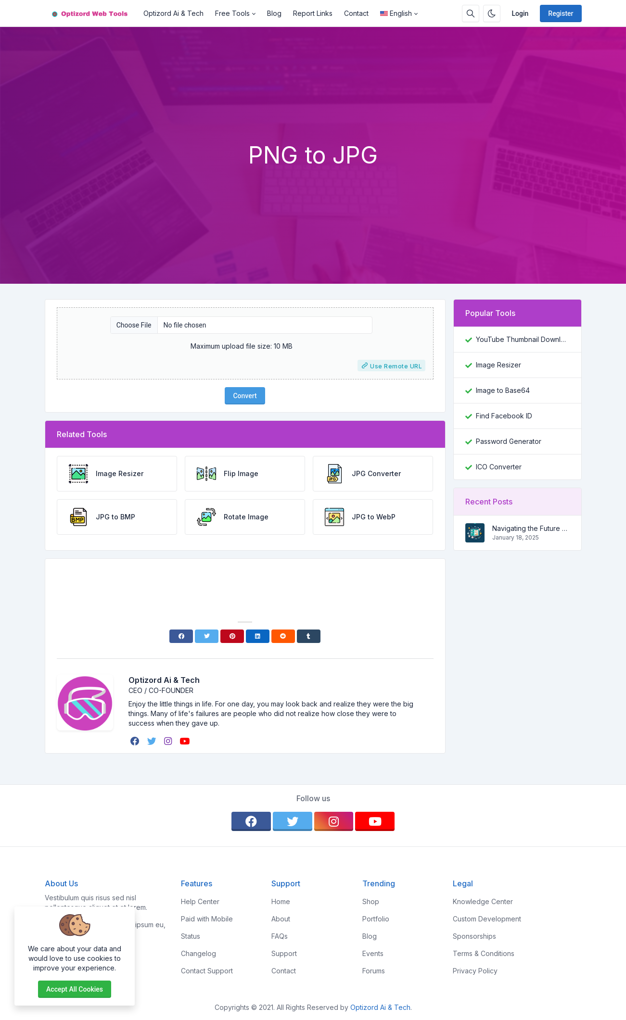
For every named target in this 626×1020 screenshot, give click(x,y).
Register (560, 13)
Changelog (198, 953)
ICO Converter (499, 467)
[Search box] (470, 13)
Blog (274, 13)
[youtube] (185, 741)
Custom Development (487, 919)
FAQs (279, 936)
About (280, 919)
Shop (370, 901)
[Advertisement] (313, 115)
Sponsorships (474, 936)
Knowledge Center (483, 901)
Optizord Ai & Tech (173, 13)
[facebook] (135, 741)
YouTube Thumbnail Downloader (523, 339)
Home (280, 901)
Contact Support (207, 971)
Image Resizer (498, 365)
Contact (356, 13)
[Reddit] (283, 636)
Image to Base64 (503, 390)
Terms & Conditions (483, 953)
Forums (373, 971)
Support (284, 953)
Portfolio (375, 919)
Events (372, 953)
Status (190, 936)
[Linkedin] (257, 636)
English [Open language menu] (396, 13)
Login (520, 13)
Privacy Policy (475, 971)
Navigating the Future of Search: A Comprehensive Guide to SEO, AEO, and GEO (531, 528)
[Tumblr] (308, 636)
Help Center (200, 901)
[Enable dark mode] (491, 13)
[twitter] (152, 741)
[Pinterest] (232, 636)
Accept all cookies (74, 989)
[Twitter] (206, 636)
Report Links (312, 13)
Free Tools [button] (232, 13)
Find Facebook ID (504, 416)
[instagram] (169, 741)
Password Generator (508, 441)
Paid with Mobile (207, 919)
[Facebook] (181, 636)
